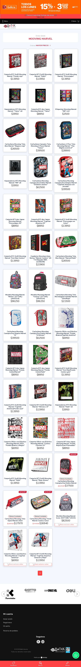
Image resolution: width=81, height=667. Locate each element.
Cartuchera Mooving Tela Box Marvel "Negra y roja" (15, 145)
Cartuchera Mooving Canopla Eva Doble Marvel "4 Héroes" (40, 333)
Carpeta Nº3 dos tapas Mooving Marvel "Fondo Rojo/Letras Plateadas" (66, 443)
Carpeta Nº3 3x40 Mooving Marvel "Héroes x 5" (40, 406)
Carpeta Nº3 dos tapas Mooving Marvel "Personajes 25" (15, 221)
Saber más (40, 17)
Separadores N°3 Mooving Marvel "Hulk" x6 (65, 406)
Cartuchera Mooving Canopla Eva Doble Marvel (66, 482)
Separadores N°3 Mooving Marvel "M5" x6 (15, 182)
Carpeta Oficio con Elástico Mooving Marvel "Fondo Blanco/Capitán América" (66, 333)
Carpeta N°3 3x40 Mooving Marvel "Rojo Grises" (40, 479)
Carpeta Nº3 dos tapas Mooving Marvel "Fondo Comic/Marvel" (15, 370)
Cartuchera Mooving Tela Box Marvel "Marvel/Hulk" (65, 257)
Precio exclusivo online (66, 525)
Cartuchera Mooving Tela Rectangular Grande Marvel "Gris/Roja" (66, 296)
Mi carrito (6, 626)
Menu (5, 21)
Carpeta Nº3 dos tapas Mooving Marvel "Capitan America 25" (40, 221)
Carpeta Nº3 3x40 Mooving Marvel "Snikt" (40, 75)
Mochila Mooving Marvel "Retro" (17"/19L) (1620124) (15, 296)
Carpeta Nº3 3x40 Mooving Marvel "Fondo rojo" (15, 75)
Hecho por (40, 657)
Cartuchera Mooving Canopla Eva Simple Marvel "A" (15, 333)
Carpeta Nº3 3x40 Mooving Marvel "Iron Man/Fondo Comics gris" (66, 370)
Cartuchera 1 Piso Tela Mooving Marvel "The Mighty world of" (66, 146)
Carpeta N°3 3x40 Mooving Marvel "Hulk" (15, 479)
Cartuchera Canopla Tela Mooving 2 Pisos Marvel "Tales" (40, 146)
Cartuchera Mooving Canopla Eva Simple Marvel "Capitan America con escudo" (66, 183)
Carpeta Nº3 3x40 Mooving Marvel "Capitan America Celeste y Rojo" (40, 556)
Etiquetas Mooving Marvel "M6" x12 (65, 110)
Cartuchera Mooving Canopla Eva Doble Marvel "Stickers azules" (40, 183)
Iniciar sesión (7, 619)
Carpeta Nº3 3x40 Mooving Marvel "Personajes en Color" (66, 221)
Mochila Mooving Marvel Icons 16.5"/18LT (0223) (66, 517)
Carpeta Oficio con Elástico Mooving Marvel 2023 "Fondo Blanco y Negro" (15, 443)
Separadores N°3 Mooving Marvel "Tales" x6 (15, 110)
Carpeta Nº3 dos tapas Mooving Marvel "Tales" (40, 110)
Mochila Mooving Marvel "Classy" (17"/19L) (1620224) (40, 296)
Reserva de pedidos (10, 631)
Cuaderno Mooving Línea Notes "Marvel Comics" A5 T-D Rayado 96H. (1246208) (40, 259)
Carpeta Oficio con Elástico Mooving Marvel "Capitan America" (15, 556)
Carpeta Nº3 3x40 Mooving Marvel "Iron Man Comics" (15, 257)
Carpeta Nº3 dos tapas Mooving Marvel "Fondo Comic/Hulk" (40, 370)
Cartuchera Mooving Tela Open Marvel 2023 (15, 520)
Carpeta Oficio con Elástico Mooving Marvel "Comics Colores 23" (40, 443)
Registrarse (7, 622)
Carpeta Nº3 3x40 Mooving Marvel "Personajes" (66, 75)
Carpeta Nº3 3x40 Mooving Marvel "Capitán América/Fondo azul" (15, 407)
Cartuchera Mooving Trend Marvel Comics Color (40, 520)
